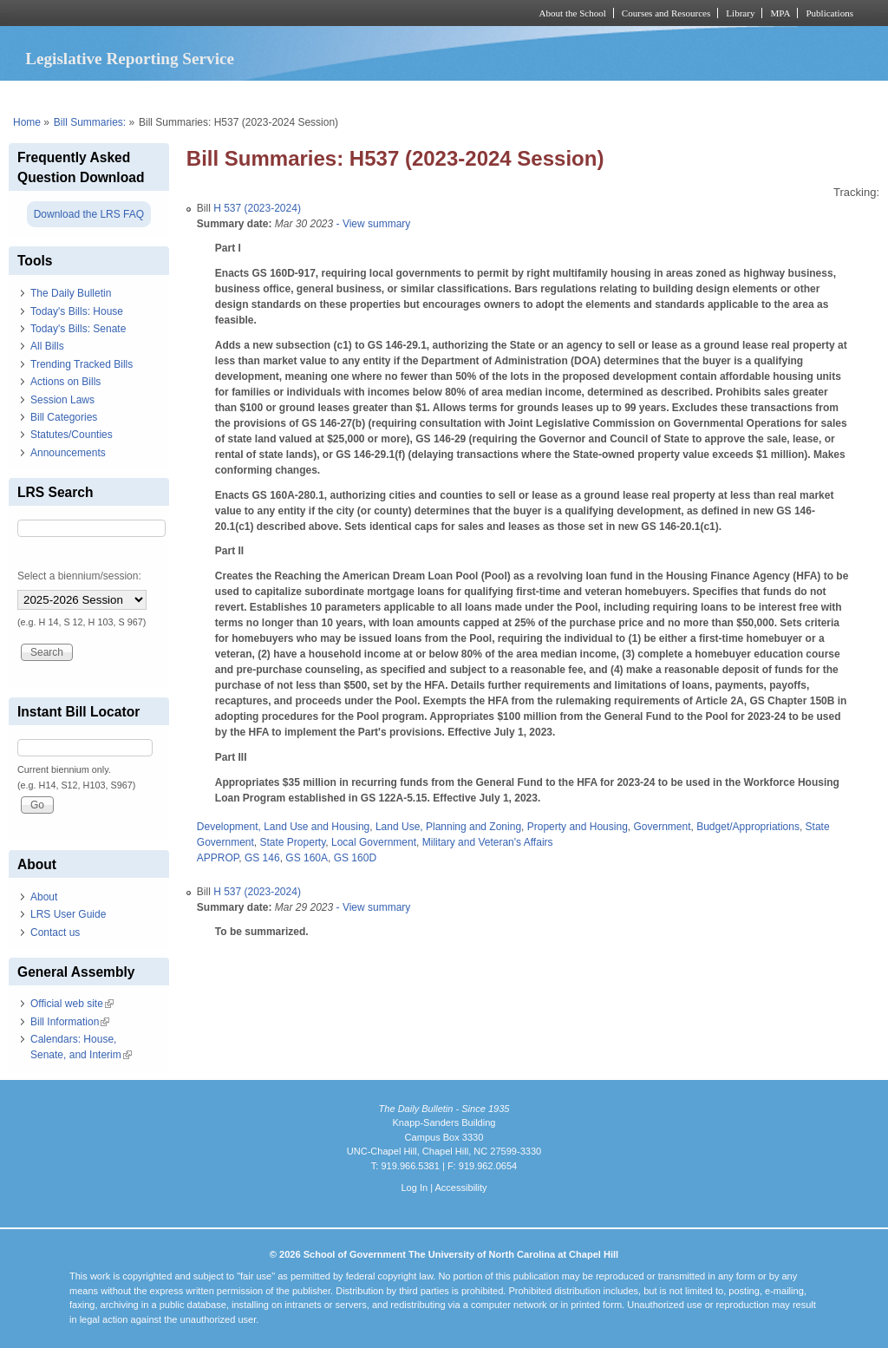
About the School (572, 13)
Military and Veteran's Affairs (487, 842)
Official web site (72, 1004)
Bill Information (69, 1022)
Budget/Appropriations (748, 827)
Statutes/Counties (71, 435)
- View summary (371, 224)
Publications (829, 13)
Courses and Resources (666, 13)
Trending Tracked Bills (81, 364)
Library (740, 13)
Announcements (68, 453)
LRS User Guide (68, 914)
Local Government (373, 842)
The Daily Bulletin (70, 293)
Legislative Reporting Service (129, 58)
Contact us (55, 932)
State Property (293, 842)
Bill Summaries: (90, 122)
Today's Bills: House (76, 311)
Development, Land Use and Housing (283, 827)
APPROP (217, 858)
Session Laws (62, 400)
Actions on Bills (65, 382)
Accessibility (460, 1187)
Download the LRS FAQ (89, 214)
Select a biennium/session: (79, 576)
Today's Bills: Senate (78, 329)
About (43, 897)
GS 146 (262, 858)
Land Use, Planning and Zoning (448, 827)
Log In (414, 1187)
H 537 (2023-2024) (257, 208)
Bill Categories (63, 417)
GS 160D (355, 858)
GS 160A (306, 858)
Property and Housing (577, 827)
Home (27, 122)
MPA (780, 13)
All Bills (47, 346)
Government (661, 827)
